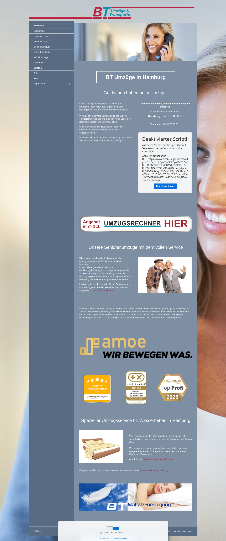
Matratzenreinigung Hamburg (153, 470)
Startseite (39, 25)
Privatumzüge (40, 41)
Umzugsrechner (41, 36)
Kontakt (37, 78)
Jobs (36, 73)
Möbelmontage (41, 57)
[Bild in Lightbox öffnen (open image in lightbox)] (135, 497)
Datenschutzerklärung (108, 538)
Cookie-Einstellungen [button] (111, 532)
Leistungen (39, 31)
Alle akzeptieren (165, 186)
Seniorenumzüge (42, 46)
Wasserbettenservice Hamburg (158, 459)
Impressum (39, 83)
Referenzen (39, 62)
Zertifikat (38, 68)
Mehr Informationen (103, 290)
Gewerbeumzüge (42, 52)
